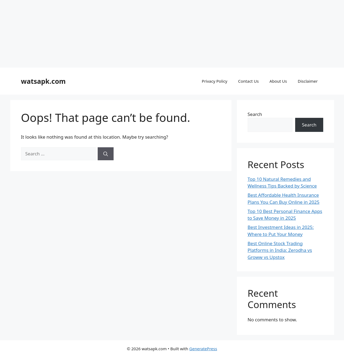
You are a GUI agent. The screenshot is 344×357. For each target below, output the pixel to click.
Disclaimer (308, 81)
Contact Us (248, 81)
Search (255, 114)
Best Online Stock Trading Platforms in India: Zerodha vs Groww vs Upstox (280, 250)
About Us (278, 81)
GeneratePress (203, 348)
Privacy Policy (214, 81)
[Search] (106, 153)
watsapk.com (43, 81)
